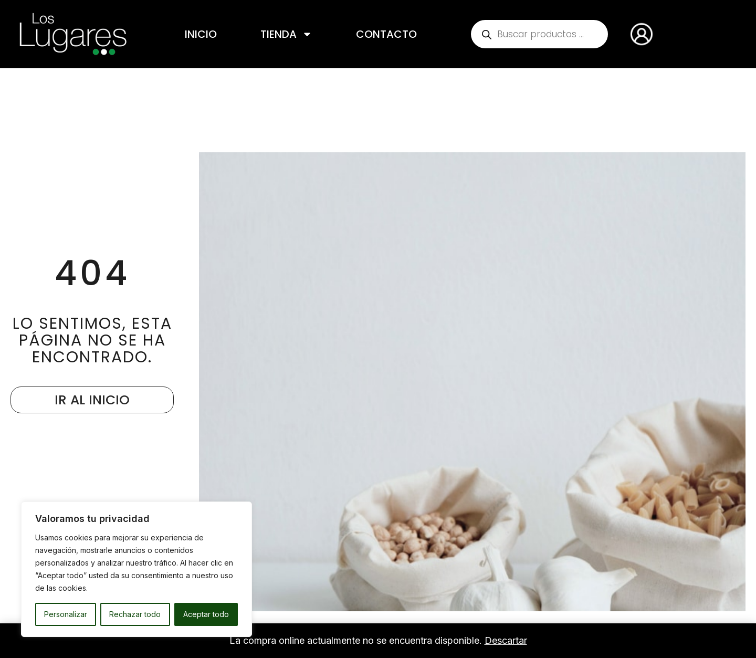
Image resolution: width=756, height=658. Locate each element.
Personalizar (65, 614)
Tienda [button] (286, 34)
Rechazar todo (135, 614)
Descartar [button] (506, 640)
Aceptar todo (206, 614)
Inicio (201, 34)
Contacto (386, 34)
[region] (136, 569)
